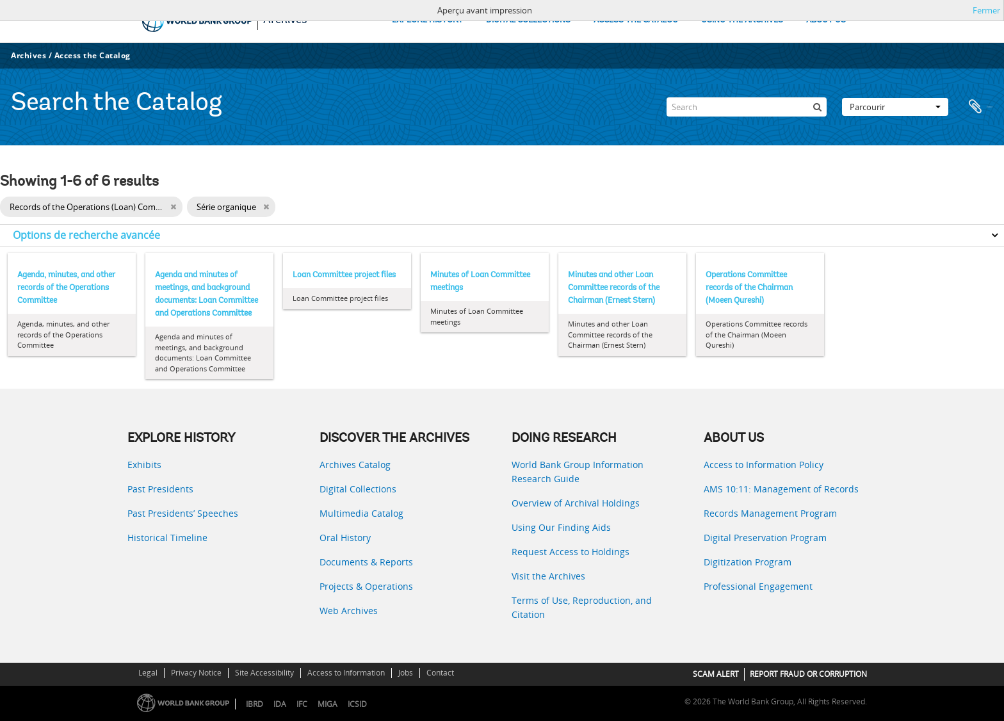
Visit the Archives (548, 576)
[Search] (747, 107)
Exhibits (144, 464)
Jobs (405, 672)
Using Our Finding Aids (561, 527)
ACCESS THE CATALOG (636, 20)
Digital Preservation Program (765, 537)
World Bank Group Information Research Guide (578, 471)
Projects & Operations (366, 586)
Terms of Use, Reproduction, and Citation (582, 607)
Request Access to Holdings (570, 552)
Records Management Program (770, 513)
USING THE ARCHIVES (742, 20)
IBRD (254, 704)
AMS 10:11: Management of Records (781, 489)
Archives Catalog (355, 464)
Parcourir (895, 107)
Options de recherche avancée (86, 235)
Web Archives (349, 610)
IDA (279, 704)
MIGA (327, 704)
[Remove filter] (173, 207)
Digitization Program (747, 562)
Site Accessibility (264, 672)
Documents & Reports (366, 562)
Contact (440, 672)
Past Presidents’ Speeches (182, 513)
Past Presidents (160, 489)
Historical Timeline (167, 537)
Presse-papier (980, 107)
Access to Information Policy (763, 464)
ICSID (357, 704)
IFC (301, 704)
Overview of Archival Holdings (576, 503)
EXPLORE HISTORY (427, 20)
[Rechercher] (817, 107)
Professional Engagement (758, 586)
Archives (28, 55)
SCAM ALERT (716, 673)
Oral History (345, 537)
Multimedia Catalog (361, 513)
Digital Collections (358, 489)
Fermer (986, 10)
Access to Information (346, 672)
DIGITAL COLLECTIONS (528, 20)
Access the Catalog (92, 55)
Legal (148, 672)
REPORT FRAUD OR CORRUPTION (808, 673)
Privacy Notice (196, 672)
